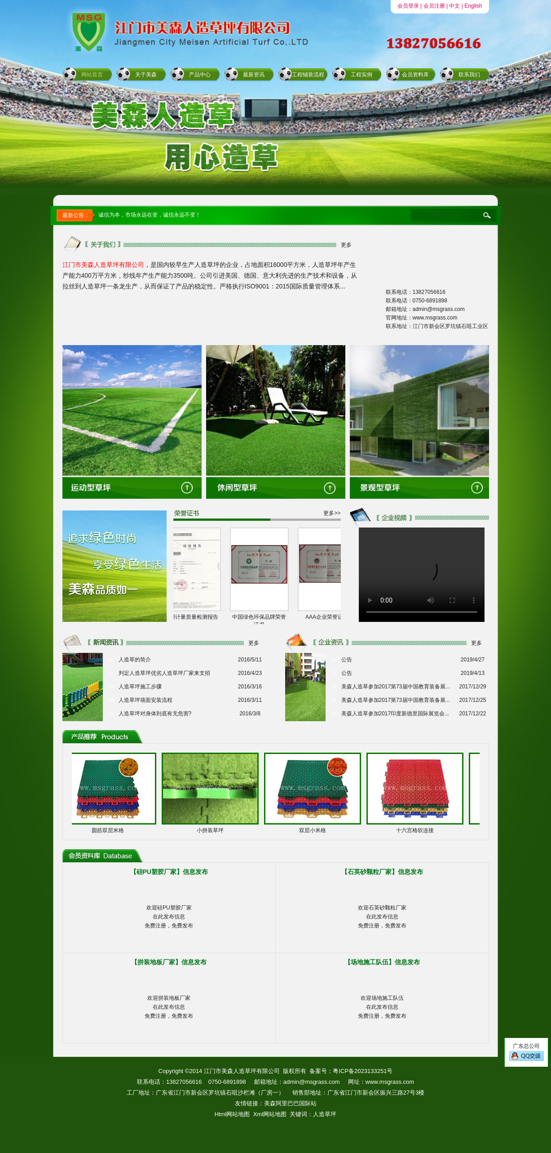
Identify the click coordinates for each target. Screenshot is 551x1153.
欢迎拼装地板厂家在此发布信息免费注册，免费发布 (169, 1007)
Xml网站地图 (270, 1114)
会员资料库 (415, 74)
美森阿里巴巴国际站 (290, 1103)
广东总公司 (526, 1052)
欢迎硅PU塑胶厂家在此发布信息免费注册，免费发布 (169, 917)
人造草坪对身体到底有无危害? (155, 713)
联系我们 (469, 74)
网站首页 (92, 74)
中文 (454, 6)
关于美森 (146, 74)
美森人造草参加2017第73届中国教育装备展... (395, 686)
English (473, 6)
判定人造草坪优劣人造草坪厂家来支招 (164, 673)
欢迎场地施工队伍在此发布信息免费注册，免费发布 (382, 1007)
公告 (346, 659)
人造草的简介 (135, 659)
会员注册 (434, 6)
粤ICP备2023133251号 (362, 1071)
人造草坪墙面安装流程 (145, 700)
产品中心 (200, 74)
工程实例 (361, 74)
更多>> (331, 513)
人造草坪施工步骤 (140, 686)
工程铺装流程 (308, 74)
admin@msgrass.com (311, 1081)
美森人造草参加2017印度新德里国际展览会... (395, 713)
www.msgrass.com (390, 1081)
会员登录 (408, 6)
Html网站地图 (232, 1114)
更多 (346, 245)
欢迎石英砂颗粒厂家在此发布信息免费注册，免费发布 (382, 917)
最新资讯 (253, 74)
